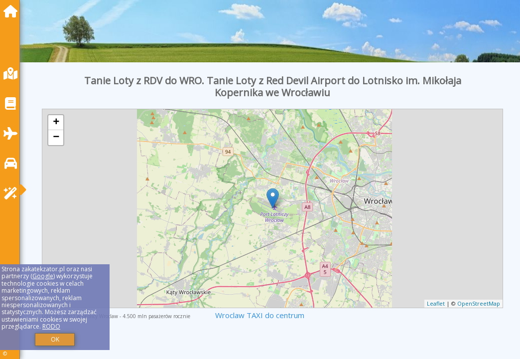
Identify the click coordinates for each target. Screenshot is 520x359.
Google (42, 276)
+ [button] (56, 122)
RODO (51, 326)
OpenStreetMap (478, 303)
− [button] (56, 137)
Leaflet (436, 303)
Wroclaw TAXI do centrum (259, 315)
